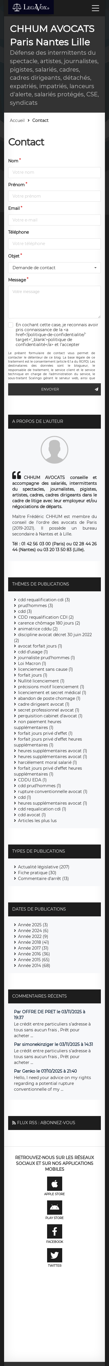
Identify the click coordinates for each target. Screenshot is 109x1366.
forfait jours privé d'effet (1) (45, 733)
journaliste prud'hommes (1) (46, 657)
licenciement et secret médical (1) (52, 692)
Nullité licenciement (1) (41, 681)
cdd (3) (25, 611)
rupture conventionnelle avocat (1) (52, 791)
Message (17, 280)
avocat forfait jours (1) (40, 646)
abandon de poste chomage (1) (49, 698)
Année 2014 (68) (34, 965)
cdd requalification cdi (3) (44, 599)
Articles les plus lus (37, 820)
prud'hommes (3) (35, 605)
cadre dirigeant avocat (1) (43, 704)
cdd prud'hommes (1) (39, 785)
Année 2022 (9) (33, 936)
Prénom (16, 184)
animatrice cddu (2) (38, 628)
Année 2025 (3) (33, 924)
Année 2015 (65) (34, 959)
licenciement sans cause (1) (45, 669)
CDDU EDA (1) (32, 780)
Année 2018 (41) (33, 942)
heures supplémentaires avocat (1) (52, 750)
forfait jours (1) (32, 675)
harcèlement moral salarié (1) (47, 762)
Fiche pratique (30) (37, 872)
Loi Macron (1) (32, 663)
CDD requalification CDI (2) (46, 617)
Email (14, 208)
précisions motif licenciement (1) (51, 686)
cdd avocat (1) (32, 814)
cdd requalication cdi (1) (42, 809)
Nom (13, 161)
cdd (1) (24, 797)
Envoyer (71, 389)
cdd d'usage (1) (33, 651)
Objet (13, 256)
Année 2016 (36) (34, 954)
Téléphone (18, 232)
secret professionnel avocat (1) (48, 710)
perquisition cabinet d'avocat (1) (50, 716)
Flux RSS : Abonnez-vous (46, 1122)
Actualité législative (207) (43, 867)
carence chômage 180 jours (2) (49, 623)
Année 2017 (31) (33, 948)
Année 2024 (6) (33, 930)
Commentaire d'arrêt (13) (43, 878)
